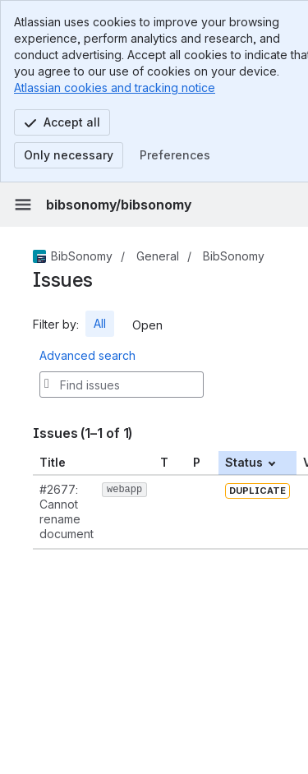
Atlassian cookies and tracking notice (114, 87)
